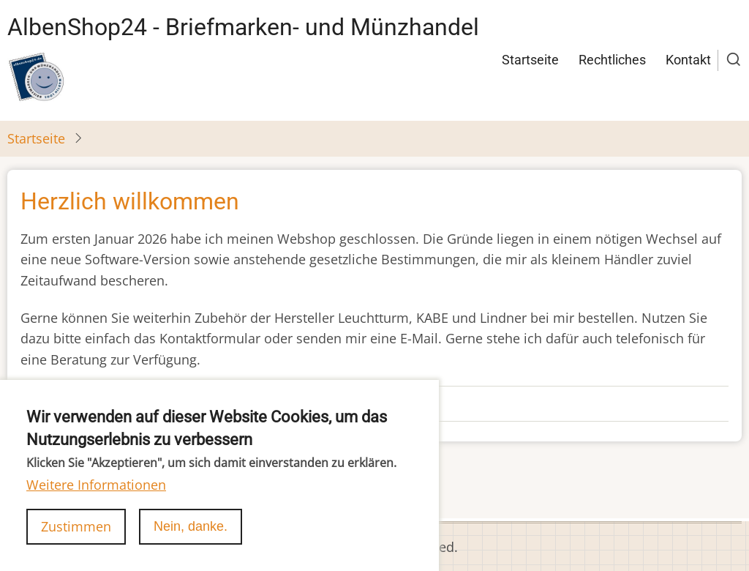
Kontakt (688, 59)
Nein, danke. (190, 536)
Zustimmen (76, 536)
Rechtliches (612, 59)
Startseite (530, 59)
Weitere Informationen (96, 494)
